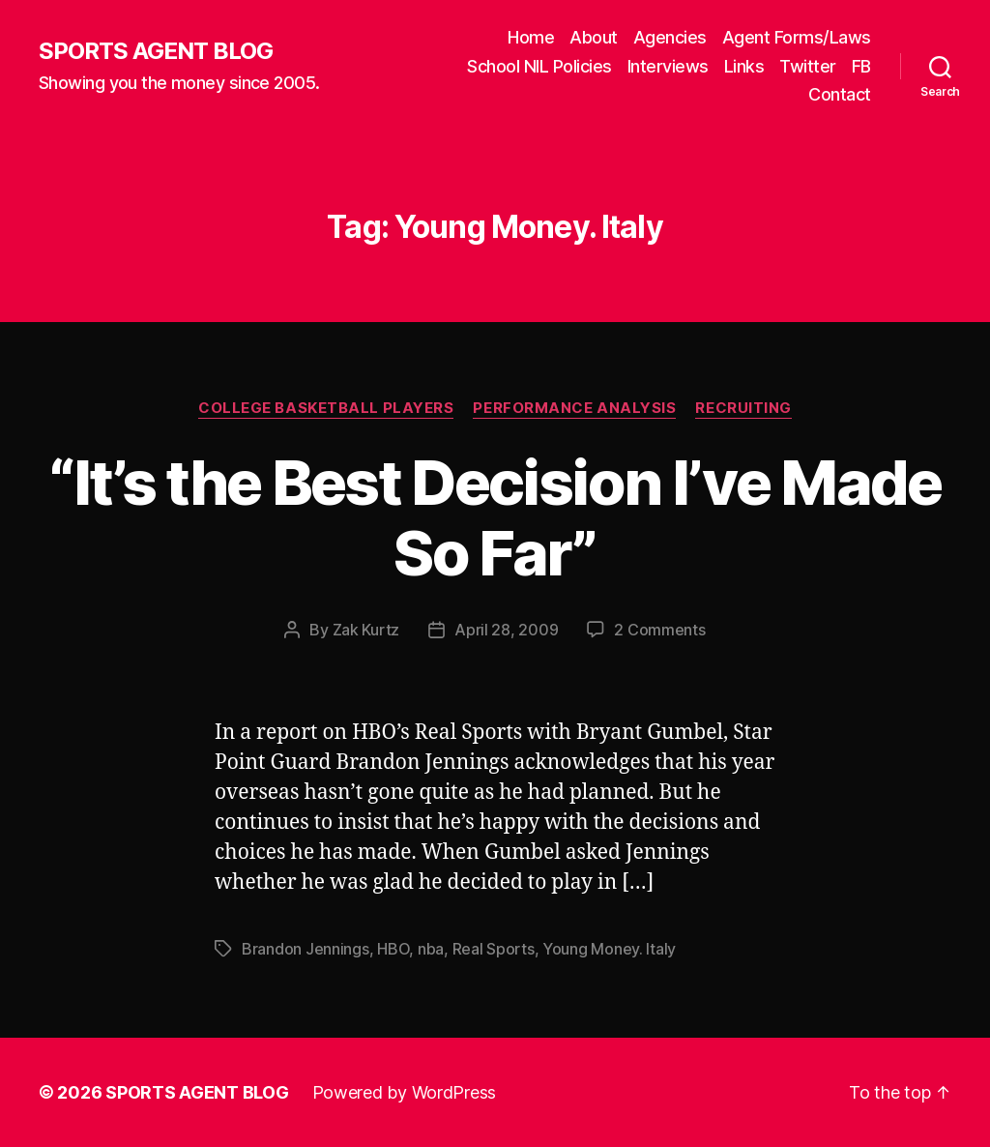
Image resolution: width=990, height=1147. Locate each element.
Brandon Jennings (305, 948)
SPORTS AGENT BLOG (156, 51)
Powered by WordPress (404, 1092)
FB (861, 66)
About (593, 37)
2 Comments (659, 629)
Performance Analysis (574, 408)
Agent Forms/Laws (796, 37)
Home (531, 37)
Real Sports (493, 948)
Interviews (668, 66)
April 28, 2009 (506, 629)
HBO (393, 948)
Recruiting (743, 408)
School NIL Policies (539, 66)
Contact (839, 94)
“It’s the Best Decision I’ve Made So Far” (494, 517)
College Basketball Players (325, 408)
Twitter (807, 66)
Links (744, 66)
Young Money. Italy (609, 948)
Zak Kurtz (366, 629)
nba (431, 948)
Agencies (670, 37)
